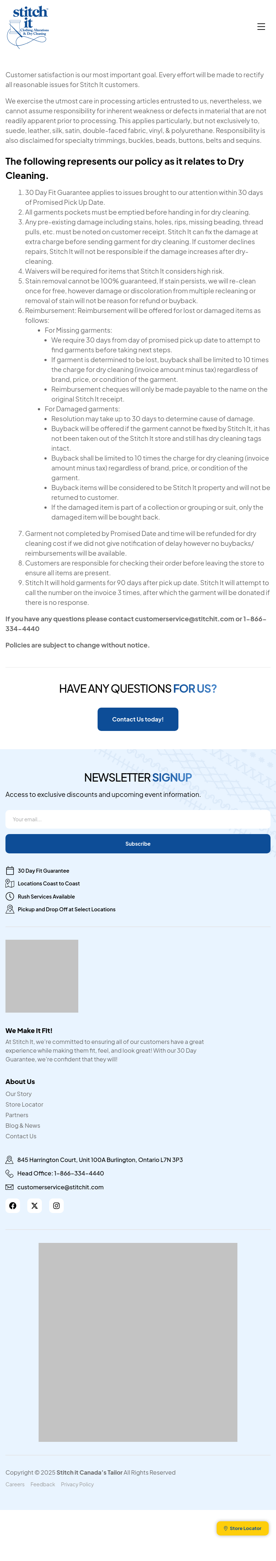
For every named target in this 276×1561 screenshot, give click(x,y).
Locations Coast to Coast (49, 883)
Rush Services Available (46, 896)
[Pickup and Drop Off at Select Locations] (9, 909)
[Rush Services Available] (9, 896)
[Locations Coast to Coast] (9, 883)
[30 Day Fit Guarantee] (9, 870)
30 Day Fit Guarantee (43, 870)
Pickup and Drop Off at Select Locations (66, 909)
